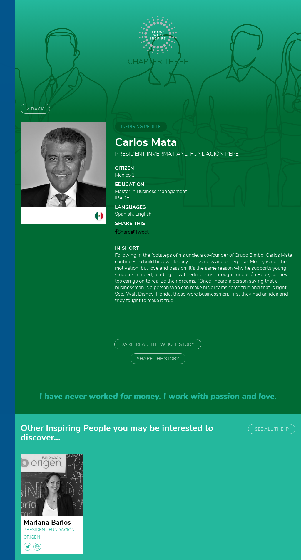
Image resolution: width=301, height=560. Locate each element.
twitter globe (32, 547)
